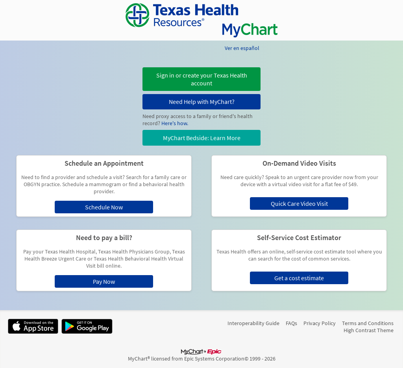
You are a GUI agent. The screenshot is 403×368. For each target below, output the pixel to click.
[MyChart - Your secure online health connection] (201, 20)
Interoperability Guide (253, 323)
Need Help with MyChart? (202, 101)
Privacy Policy (319, 323)
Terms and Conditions (368, 323)
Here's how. (174, 123)
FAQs (291, 323)
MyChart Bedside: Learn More (201, 138)
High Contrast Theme (369, 330)
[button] (201, 79)
